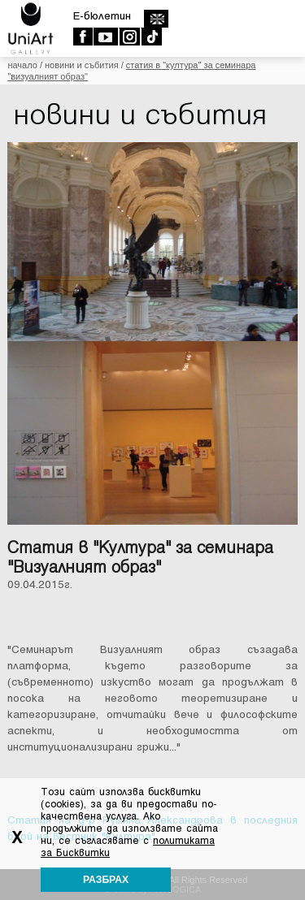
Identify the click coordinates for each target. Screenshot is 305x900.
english (155, 19)
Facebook (82, 36)
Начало (22, 65)
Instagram (129, 36)
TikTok (151, 36)
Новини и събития (82, 65)
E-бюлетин (102, 16)
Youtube (105, 36)
